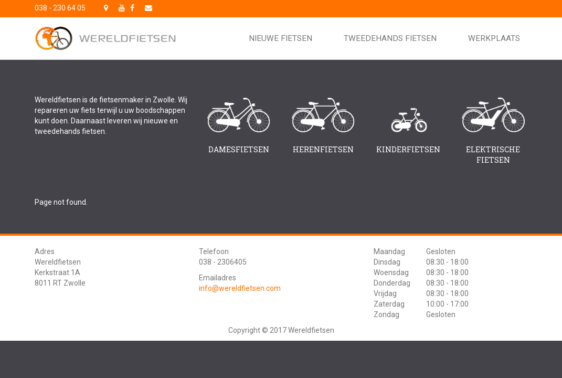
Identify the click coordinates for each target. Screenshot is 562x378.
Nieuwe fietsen (280, 38)
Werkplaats (494, 38)
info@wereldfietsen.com (240, 288)
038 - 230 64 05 (60, 8)
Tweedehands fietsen (390, 38)
